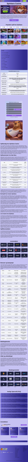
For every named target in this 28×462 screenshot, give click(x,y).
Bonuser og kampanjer (4, 61)
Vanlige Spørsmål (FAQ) (4, 67)
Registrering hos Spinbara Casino (5, 55)
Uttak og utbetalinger (4, 64)
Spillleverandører (3, 58)
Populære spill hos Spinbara (4, 52)
